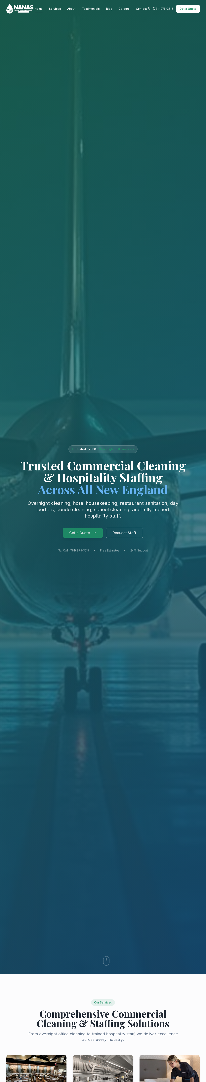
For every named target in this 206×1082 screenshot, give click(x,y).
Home (39, 8)
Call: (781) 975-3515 (73, 554)
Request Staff (124, 535)
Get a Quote (188, 8)
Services (55, 8)
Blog (109, 8)
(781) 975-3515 (160, 8)
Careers (124, 8)
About (71, 8)
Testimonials (91, 8)
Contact (141, 8)
